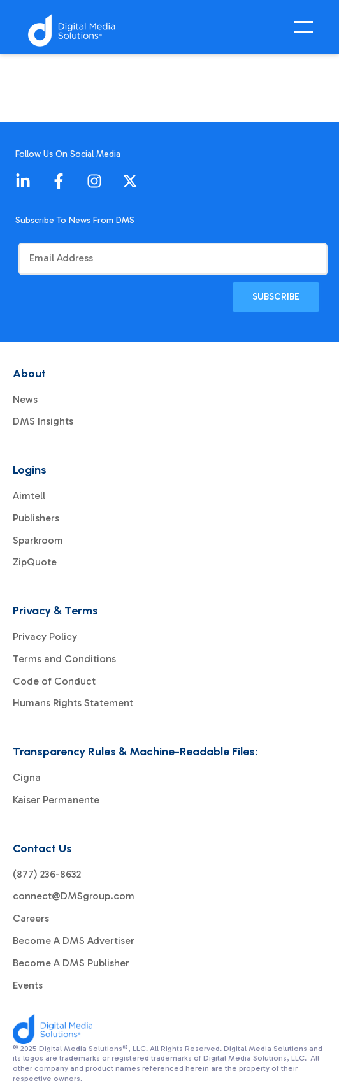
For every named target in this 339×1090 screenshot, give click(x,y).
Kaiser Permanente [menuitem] (56, 800)
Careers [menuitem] (31, 918)
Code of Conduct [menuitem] (54, 681)
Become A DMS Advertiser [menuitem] (73, 941)
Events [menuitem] (28, 985)
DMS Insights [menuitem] (43, 421)
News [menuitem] (25, 399)
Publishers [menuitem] (36, 518)
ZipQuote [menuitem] (35, 562)
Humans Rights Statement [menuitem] (73, 703)
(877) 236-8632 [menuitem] (47, 874)
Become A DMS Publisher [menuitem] (71, 963)
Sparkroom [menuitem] (38, 540)
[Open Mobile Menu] (306, 30)
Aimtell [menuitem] (29, 496)
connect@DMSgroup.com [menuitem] (73, 896)
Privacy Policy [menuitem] (45, 637)
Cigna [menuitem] (27, 777)
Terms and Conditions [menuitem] (64, 659)
